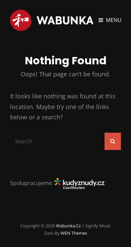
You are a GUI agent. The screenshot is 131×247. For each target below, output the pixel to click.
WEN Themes (74, 233)
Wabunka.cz (68, 226)
